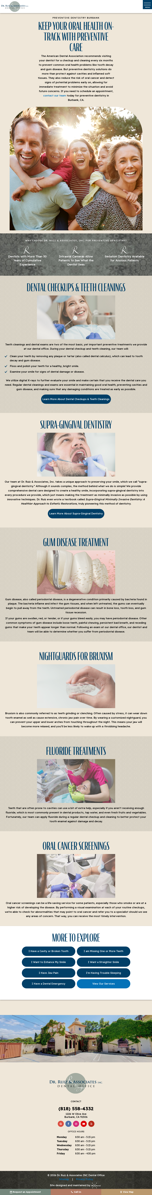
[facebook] (68, 1124)
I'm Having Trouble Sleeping (103, 972)
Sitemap (64, 1179)
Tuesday (62, 1141)
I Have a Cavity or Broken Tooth (48, 951)
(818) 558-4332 (76, 1108)
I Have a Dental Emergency (48, 983)
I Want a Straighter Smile (103, 962)
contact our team (54, 95)
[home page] (15, 6)
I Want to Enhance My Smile (48, 962)
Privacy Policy (84, 1179)
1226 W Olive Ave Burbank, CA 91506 (76, 1115)
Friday (61, 1153)
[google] (61, 1124)
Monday (62, 1137)
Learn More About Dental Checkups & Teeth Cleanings (76, 399)
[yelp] (91, 1124)
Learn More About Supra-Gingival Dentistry (76, 513)
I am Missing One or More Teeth (103, 951)
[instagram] (76, 1124)
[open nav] (147, 4)
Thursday (63, 1149)
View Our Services (103, 983)
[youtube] (84, 1124)
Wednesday (64, 1145)
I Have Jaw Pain (48, 972)
